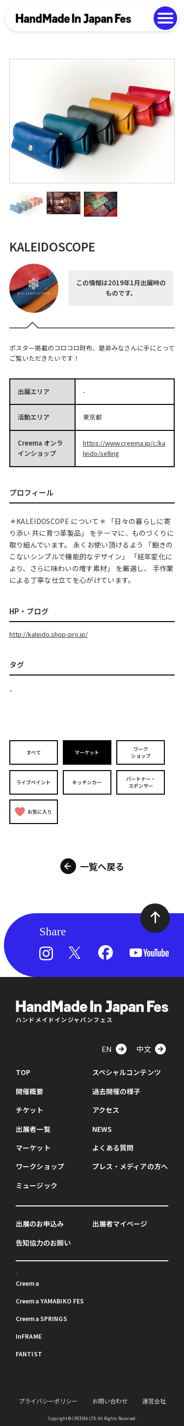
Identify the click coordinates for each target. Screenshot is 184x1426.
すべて (33, 752)
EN (107, 1049)
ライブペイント (33, 782)
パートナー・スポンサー (141, 782)
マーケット (87, 752)
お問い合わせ (110, 1401)
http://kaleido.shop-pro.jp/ (48, 634)
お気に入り (33, 811)
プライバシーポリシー (48, 1401)
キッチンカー (87, 782)
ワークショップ (141, 752)
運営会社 (154, 1401)
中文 (143, 1049)
